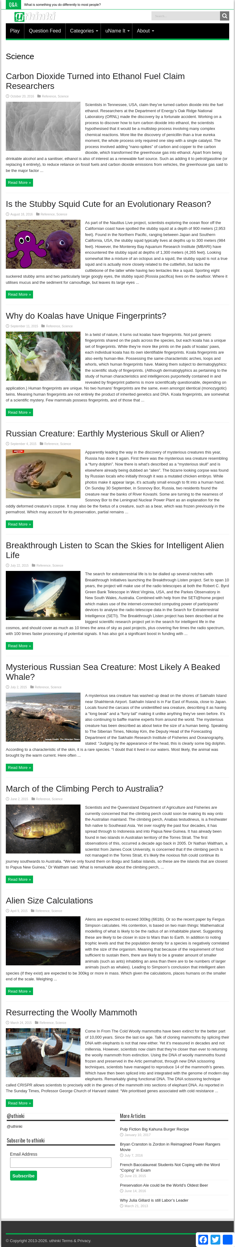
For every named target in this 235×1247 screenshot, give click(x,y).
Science (63, 96)
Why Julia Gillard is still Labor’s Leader (154, 1200)
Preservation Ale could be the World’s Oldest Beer (164, 1185)
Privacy (83, 1240)
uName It (117, 30)
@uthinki (15, 1116)
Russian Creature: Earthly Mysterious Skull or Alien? (105, 433)
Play (15, 30)
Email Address (23, 1154)
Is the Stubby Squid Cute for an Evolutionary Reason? (108, 204)
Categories (84, 30)
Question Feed (45, 30)
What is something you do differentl (49, 4)
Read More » (19, 182)
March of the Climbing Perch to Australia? (84, 788)
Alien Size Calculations (49, 900)
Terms (67, 1240)
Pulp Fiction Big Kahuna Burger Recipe (154, 1129)
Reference (49, 96)
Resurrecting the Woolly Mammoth (71, 1012)
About (145, 30)
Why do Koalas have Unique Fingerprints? (86, 316)
